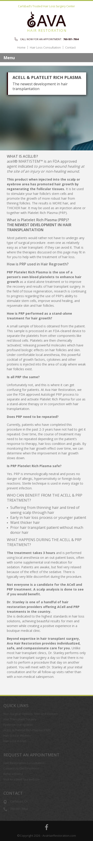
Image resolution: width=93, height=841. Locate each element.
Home (21, 47)
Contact (70, 47)
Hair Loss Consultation (45, 47)
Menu (9, 57)
